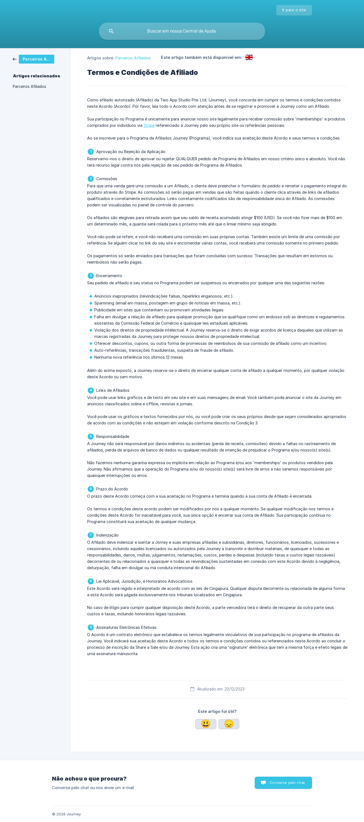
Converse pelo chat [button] (287, 782)
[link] (38, 59)
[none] (294, 10)
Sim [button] (205, 724)
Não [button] (229, 724)
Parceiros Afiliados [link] (29, 86)
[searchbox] (182, 31)
